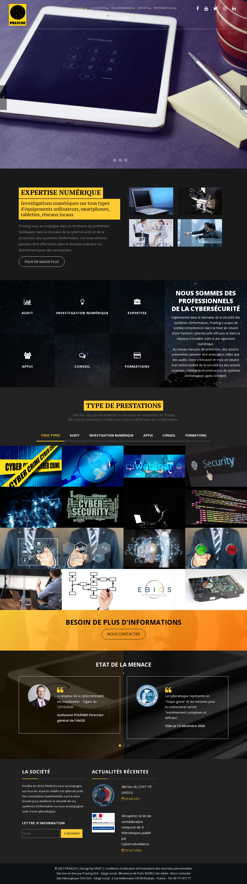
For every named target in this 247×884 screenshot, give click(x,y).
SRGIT (98, 868)
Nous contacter (181, 873)
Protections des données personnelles (165, 868)
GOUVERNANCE (121, 8)
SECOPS (143, 8)
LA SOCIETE (98, 8)
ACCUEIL (78, 8)
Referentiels (164, 8)
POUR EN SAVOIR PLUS (42, 262)
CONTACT (123, 17)
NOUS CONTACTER (124, 634)
